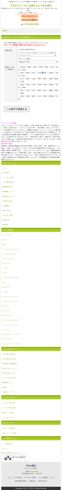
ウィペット (6, 329)
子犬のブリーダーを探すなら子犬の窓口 (31, 5)
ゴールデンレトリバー (9, 301)
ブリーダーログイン (8, 417)
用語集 (4, 387)
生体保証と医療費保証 (9, 363)
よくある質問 (43, 477)
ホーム (4, 168)
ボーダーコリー (7, 315)
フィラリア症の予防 (9, 378)
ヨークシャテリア (8, 259)
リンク (52, 477)
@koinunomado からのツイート (12, 453)
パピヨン (5, 292)
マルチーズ (6, 287)
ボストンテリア (7, 339)
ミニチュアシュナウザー (10, 278)
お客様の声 (6, 220)
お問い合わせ (6, 210)
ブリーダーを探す (8, 177)
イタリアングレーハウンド (11, 334)
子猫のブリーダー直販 (9, 433)
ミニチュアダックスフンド (11, 249)
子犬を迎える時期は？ (9, 354)
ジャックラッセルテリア (10, 320)
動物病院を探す (7, 187)
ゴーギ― (5, 273)
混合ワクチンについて (9, 368)
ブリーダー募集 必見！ (9, 403)
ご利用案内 (6, 206)
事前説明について (8, 382)
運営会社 (32, 481)
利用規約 (5, 225)
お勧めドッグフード (9, 392)
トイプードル (6, 235)
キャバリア (6, 311)
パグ (3, 282)
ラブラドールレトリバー (10, 296)
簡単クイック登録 (7, 412)
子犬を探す (6, 173)
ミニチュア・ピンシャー (10, 325)
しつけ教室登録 (7, 444)
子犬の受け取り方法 (9, 359)
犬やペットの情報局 (8, 428)
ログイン (5, 449)
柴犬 (3, 244)
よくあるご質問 (7, 215)
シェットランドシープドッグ (12, 344)
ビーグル (5, 306)
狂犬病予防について (9, 373)
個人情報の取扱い (21, 481)
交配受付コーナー (8, 196)
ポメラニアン (6, 263)
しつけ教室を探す (8, 182)
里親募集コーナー (8, 191)
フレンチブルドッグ (9, 254)
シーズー (5, 268)
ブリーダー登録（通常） (9, 408)
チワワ (4, 240)
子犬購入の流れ (7, 201)
